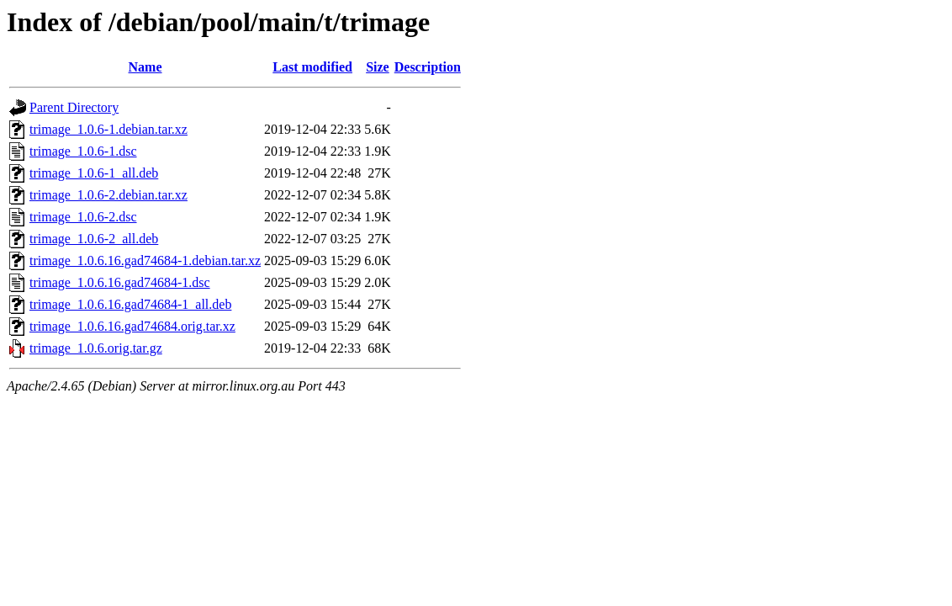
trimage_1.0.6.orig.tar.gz (95, 348)
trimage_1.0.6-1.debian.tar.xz (108, 129)
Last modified (312, 67)
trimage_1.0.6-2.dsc (83, 217)
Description (427, 67)
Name (145, 67)
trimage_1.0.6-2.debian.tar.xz (108, 195)
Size (377, 67)
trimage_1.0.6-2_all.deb (93, 238)
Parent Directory (74, 107)
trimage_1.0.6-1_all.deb (93, 173)
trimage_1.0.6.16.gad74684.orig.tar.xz (132, 326)
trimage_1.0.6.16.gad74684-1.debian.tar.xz (145, 260)
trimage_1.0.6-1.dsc (83, 151)
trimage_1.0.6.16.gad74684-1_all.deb (130, 304)
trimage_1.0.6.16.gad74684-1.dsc (119, 282)
